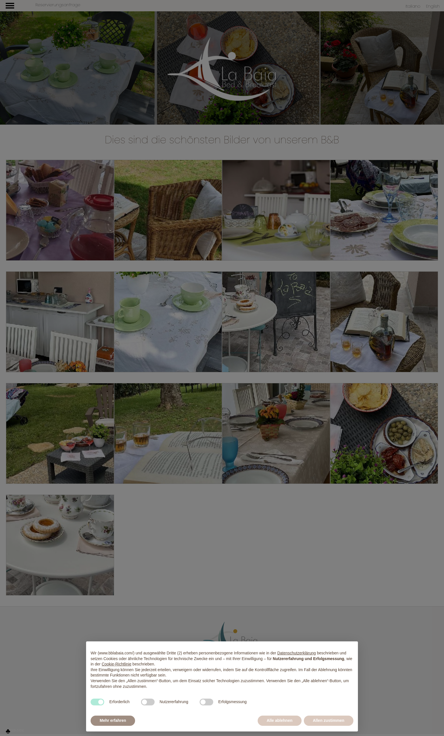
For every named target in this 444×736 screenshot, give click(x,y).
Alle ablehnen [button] (280, 720)
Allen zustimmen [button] (328, 720)
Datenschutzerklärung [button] (296, 653)
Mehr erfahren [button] (113, 720)
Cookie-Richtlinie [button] (116, 664)
